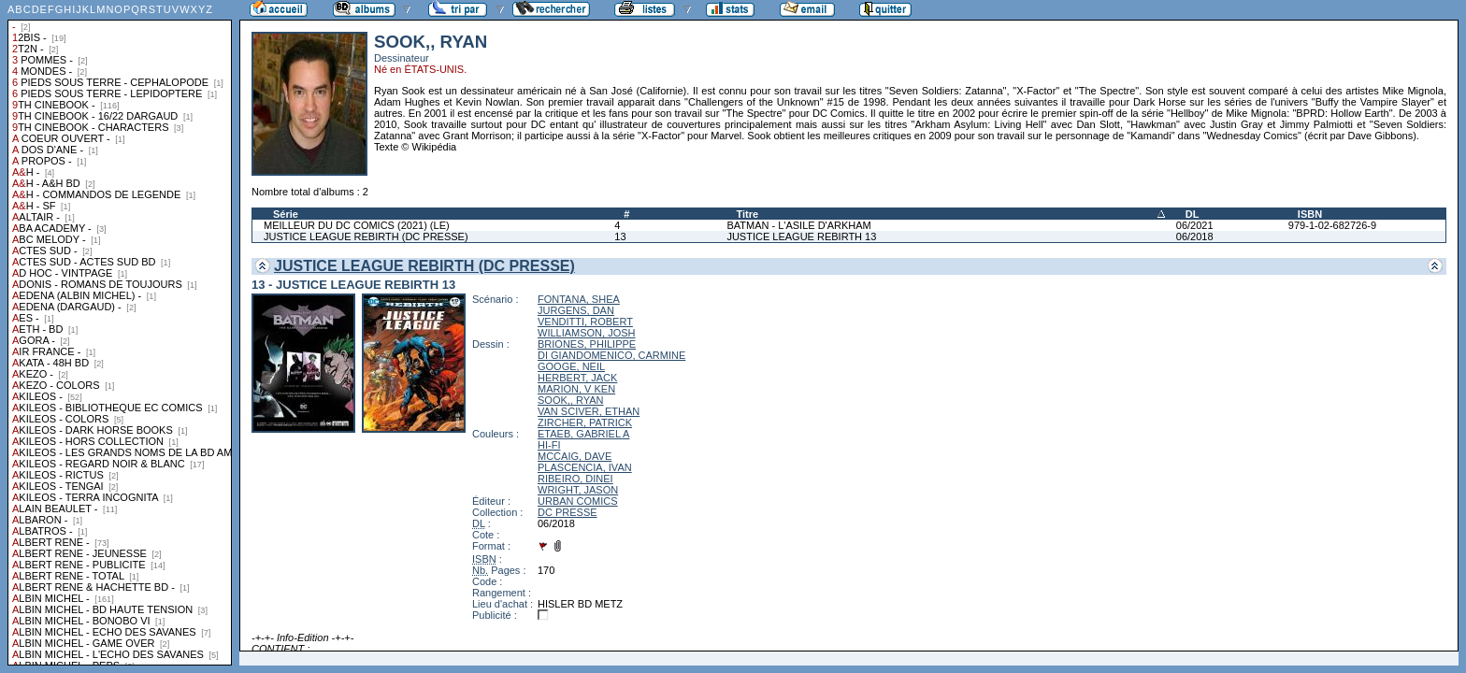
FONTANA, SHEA (579, 299)
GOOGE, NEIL (571, 366)
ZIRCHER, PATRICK (585, 422)
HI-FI (549, 445)
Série (285, 214)
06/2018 (1195, 236)
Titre (747, 214)
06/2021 (1195, 225)
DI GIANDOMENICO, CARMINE (611, 355)
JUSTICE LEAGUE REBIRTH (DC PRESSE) (366, 236)
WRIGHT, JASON (578, 489)
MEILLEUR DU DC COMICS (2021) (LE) (357, 225)
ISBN (1310, 214)
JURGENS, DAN (576, 310)
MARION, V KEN (576, 388)
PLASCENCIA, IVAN (585, 467)
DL (1193, 214)
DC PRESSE (567, 512)
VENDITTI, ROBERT (585, 321)
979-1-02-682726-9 (1332, 225)
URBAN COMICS (578, 501)
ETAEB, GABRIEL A (583, 433)
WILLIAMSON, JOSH (587, 332)
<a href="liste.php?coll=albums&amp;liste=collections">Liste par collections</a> (119, 333)
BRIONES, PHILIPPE (587, 344)
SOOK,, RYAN (571, 400)
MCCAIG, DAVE (574, 456)
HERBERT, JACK (577, 377)
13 (619, 236)
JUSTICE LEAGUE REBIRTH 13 (801, 236)
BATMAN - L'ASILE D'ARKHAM (798, 225)
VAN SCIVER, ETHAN (589, 411)
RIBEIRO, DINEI (575, 478)
